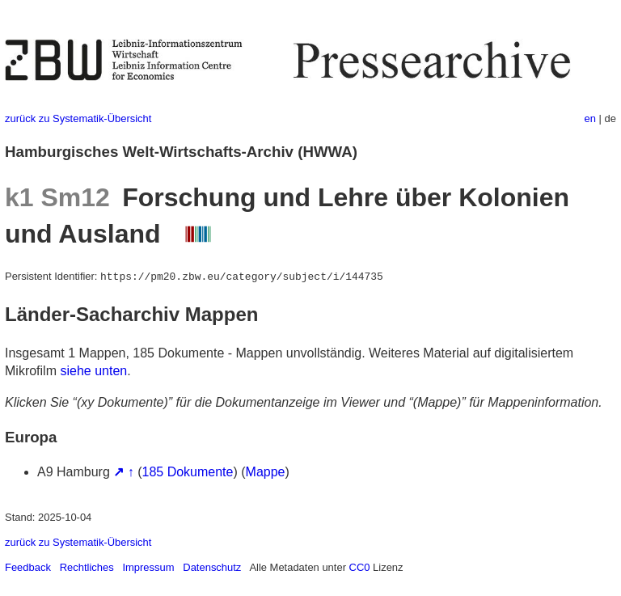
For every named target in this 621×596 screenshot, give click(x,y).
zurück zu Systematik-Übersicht (78, 118)
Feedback (28, 567)
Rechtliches (87, 567)
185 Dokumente (188, 472)
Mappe (265, 472)
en (590, 118)
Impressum (148, 567)
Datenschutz (212, 567)
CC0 (359, 567)
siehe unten (93, 371)
